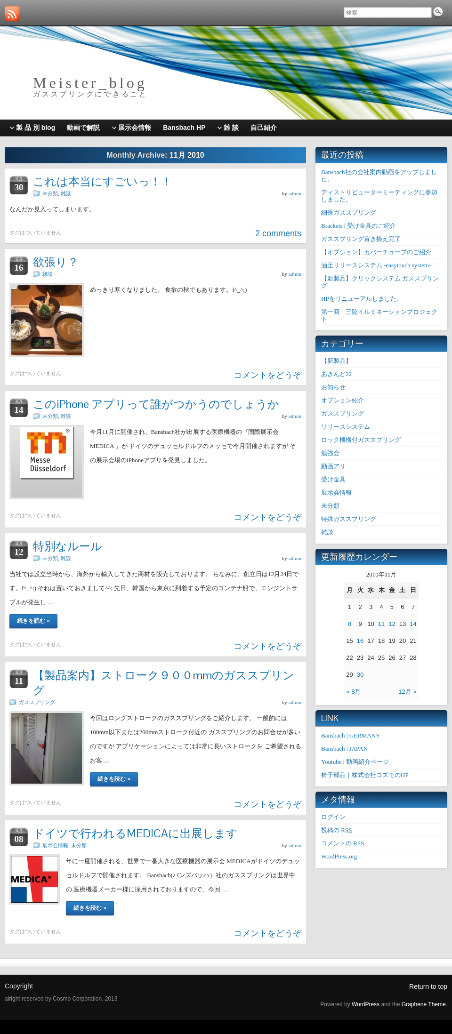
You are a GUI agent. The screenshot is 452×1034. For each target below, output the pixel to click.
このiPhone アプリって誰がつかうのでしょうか (156, 404)
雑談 (66, 193)
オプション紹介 (342, 400)
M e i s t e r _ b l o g (88, 82)
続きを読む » (33, 620)
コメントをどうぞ (267, 375)
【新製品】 (336, 360)
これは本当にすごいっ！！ (102, 181)
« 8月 (353, 691)
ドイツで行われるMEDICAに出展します (135, 833)
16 (360, 640)
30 (360, 674)
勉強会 (330, 453)
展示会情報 (55, 845)
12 (391, 623)
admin (295, 193)
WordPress (365, 1004)
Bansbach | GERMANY (350, 735)
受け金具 (333, 479)
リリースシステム (345, 426)
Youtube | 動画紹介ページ (355, 761)
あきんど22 (336, 373)
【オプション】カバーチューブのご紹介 (376, 252)
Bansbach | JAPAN (344, 748)
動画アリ (333, 466)
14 (413, 623)
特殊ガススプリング (348, 518)
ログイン (333, 816)
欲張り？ (56, 262)
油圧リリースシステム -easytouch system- (376, 265)
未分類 (50, 193)
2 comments (278, 233)
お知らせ (333, 387)
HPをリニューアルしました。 (362, 298)
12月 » (407, 691)
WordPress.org (339, 856)
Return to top (428, 986)
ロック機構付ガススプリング (361, 439)
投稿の (336, 830)
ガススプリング (37, 702)
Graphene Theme (424, 1004)
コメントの (342, 843)
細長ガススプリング (348, 212)
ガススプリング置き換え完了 (361, 238)
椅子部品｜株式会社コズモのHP (365, 774)
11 (381, 623)
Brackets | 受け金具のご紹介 (358, 225)
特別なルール (67, 546)
